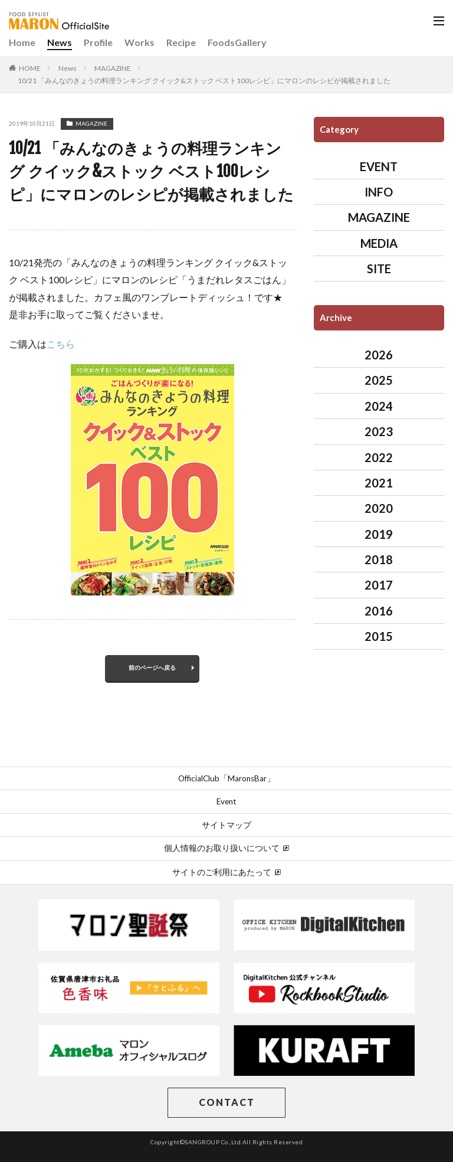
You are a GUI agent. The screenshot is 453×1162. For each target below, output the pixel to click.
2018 (379, 559)
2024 (379, 406)
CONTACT (227, 1102)
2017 (379, 585)
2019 (379, 534)
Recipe (181, 42)
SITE (379, 268)
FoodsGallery (237, 42)
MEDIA (379, 243)
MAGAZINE (112, 68)
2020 (379, 508)
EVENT (379, 166)
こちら (61, 343)
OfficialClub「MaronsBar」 (226, 778)
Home (22, 42)
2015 (379, 636)
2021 (379, 483)
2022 (379, 457)
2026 (379, 355)
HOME (30, 68)
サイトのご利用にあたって (226, 872)
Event (226, 801)
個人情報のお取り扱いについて (226, 848)
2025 (379, 380)
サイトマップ (226, 825)
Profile (98, 42)
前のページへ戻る (152, 667)
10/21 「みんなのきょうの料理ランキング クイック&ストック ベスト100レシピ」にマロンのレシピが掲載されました (204, 80)
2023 (379, 431)
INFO (379, 192)
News (59, 42)
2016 (379, 611)
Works (139, 42)
